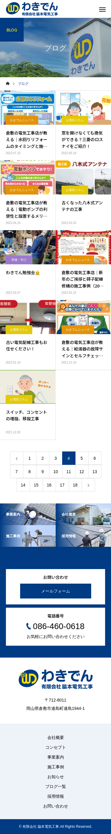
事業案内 (55, 757)
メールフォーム (55, 591)
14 (23, 485)
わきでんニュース (22, 120)
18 (75, 485)
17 (62, 485)
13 (94, 471)
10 (55, 471)
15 (36, 485)
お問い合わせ (55, 806)
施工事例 (55, 766)
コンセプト (55, 747)
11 (68, 471)
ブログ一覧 (55, 786)
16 (49, 485)
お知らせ (55, 776)
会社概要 (55, 737)
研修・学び (19, 259)
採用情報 (55, 796)
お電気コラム (75, 120)
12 (81, 471)
